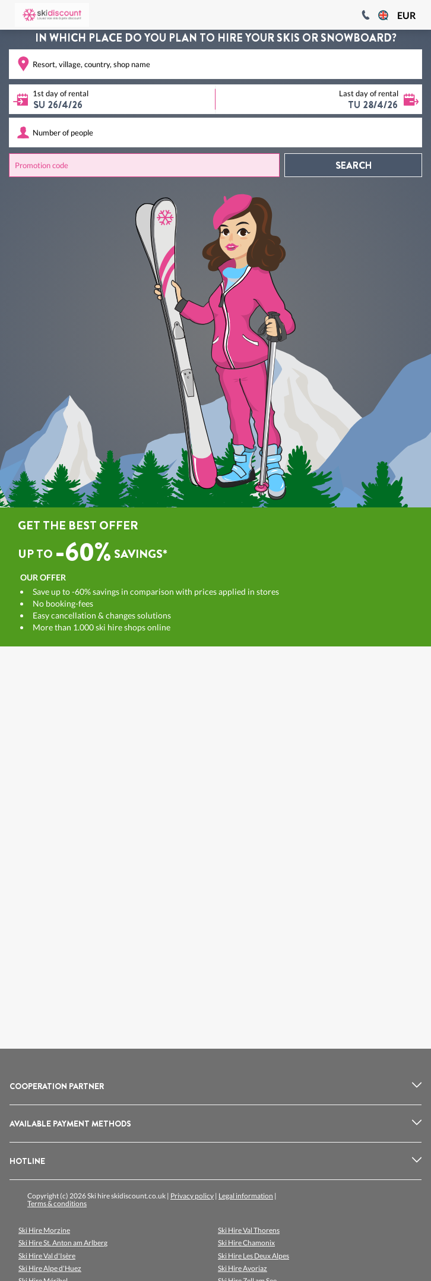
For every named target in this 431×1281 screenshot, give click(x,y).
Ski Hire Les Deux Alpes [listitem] (253, 1256)
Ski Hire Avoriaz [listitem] (242, 1268)
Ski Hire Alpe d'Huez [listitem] (49, 1268)
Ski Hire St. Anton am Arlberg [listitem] (62, 1243)
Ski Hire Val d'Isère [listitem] (46, 1256)
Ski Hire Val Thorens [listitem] (249, 1230)
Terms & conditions (57, 1203)
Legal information (245, 1196)
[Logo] (52, 15)
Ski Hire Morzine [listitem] (44, 1230)
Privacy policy (192, 1196)
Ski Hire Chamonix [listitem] (246, 1243)
